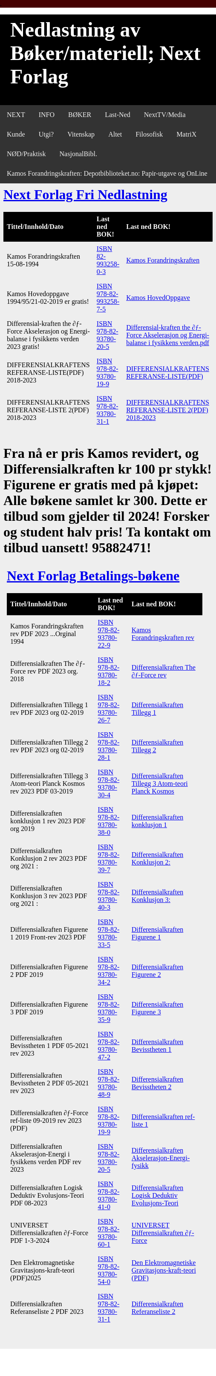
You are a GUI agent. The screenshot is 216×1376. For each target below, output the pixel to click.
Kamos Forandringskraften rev (163, 633)
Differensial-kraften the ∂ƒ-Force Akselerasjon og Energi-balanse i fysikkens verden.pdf (167, 335)
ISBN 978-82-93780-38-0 (109, 821)
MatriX (186, 134)
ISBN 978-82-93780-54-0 (109, 1270)
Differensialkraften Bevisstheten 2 (157, 1083)
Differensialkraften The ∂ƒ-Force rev (164, 671)
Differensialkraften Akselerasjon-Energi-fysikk (161, 1158)
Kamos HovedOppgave (158, 297)
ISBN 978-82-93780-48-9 (109, 1083)
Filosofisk (149, 134)
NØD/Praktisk (26, 153)
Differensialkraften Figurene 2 (157, 970)
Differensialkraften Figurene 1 (157, 933)
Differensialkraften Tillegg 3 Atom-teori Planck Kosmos (160, 783)
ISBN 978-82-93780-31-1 (107, 410)
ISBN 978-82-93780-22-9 (109, 634)
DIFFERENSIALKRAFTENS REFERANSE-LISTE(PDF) (167, 372)
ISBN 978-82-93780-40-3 (109, 896)
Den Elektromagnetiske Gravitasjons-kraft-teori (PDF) (164, 1270)
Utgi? (46, 134)
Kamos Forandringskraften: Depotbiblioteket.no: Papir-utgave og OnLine (107, 173)
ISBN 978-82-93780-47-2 (109, 1046)
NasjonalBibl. (78, 153)
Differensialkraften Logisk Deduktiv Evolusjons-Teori (157, 1195)
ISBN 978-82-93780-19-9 (107, 372)
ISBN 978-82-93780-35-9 (109, 1008)
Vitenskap (81, 134)
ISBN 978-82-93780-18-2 (109, 671)
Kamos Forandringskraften (162, 260)
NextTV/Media (165, 114)
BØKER (79, 114)
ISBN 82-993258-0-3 (108, 260)
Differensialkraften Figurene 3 (157, 1008)
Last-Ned (117, 114)
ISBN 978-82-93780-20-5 (107, 335)
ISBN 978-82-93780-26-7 (109, 709)
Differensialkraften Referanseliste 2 (157, 1307)
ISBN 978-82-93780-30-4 (109, 783)
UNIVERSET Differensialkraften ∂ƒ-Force (163, 1233)
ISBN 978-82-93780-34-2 (109, 971)
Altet (115, 134)
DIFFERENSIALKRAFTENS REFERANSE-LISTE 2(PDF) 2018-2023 (167, 410)
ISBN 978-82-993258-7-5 (108, 298)
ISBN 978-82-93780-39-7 (109, 858)
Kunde (16, 134)
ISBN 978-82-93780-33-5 (109, 933)
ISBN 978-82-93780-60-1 (109, 1233)
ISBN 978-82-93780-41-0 (109, 1195)
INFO (47, 114)
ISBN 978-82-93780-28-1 (109, 746)
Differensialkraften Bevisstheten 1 (157, 1045)
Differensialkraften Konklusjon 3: (157, 895)
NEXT (16, 114)
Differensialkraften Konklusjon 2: (157, 858)
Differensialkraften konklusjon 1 (157, 821)
